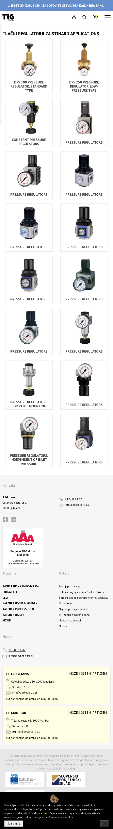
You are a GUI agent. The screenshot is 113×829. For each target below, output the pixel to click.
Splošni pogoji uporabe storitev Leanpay (83, 598)
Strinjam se (13, 823)
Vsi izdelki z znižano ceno (74, 615)
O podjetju (65, 603)
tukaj (45, 813)
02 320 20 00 (20, 726)
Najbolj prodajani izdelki (73, 609)
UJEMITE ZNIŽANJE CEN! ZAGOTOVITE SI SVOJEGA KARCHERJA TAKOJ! (56, 5)
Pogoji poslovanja (69, 586)
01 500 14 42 (73, 499)
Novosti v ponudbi (70, 620)
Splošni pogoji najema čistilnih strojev (81, 592)
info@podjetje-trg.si (77, 504)
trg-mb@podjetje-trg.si (26, 731)
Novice (63, 626)
